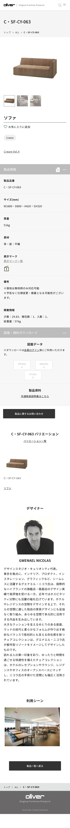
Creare (9, 137)
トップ (7, 32)
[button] (63, 169)
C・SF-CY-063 (31, 32)
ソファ (7, 497)
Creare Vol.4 (12, 151)
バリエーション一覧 (35, 450)
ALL (17, 32)
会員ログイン (31, 350)
